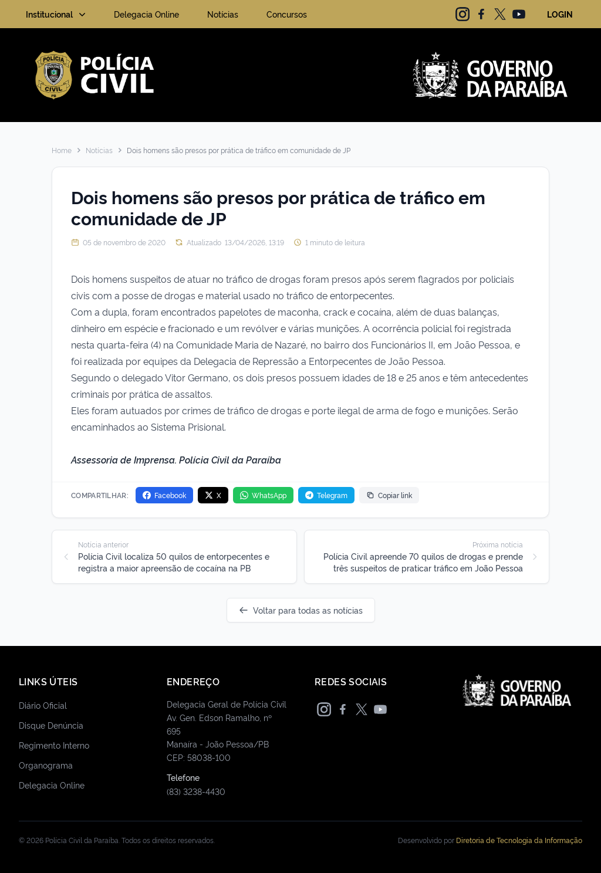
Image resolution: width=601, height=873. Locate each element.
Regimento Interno (54, 744)
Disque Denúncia (51, 724)
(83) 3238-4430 (196, 791)
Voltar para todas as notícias (301, 609)
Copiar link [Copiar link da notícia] (389, 495)
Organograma (46, 764)
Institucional (57, 14)
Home (62, 150)
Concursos (286, 13)
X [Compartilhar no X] (213, 495)
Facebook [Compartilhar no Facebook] (164, 495)
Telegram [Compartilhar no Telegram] (326, 495)
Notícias (222, 13)
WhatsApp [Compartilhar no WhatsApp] (263, 495)
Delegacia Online (146, 13)
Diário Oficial (43, 704)
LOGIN (560, 13)
